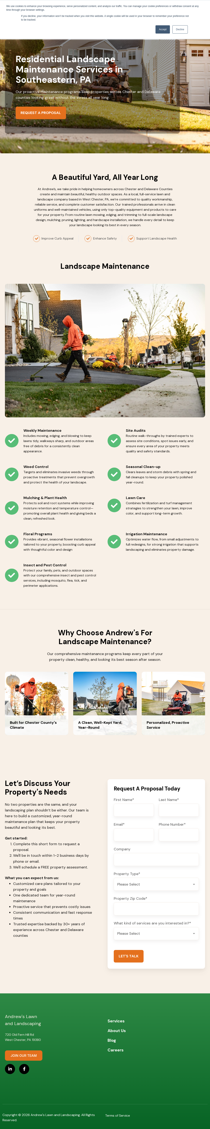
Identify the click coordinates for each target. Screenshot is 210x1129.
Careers (116, 1050)
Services (116, 1021)
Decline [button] (180, 29)
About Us (117, 1030)
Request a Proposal (41, 112)
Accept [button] (163, 29)
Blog (112, 1040)
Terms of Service (117, 1115)
